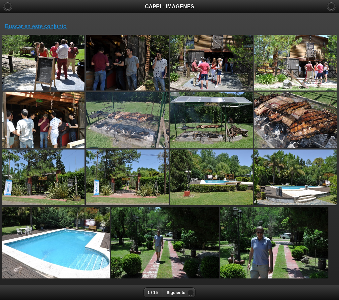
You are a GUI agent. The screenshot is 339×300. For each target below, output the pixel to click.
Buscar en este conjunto (36, 26)
